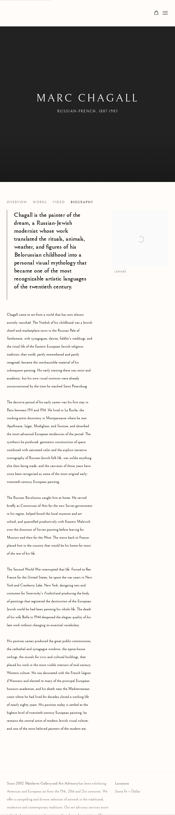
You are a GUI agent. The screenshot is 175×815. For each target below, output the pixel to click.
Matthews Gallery (14, 13)
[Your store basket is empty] (156, 13)
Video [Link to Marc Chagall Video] (59, 202)
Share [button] (121, 271)
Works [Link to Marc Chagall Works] (40, 202)
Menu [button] (164, 13)
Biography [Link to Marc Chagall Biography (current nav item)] (82, 202)
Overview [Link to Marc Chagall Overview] (17, 202)
